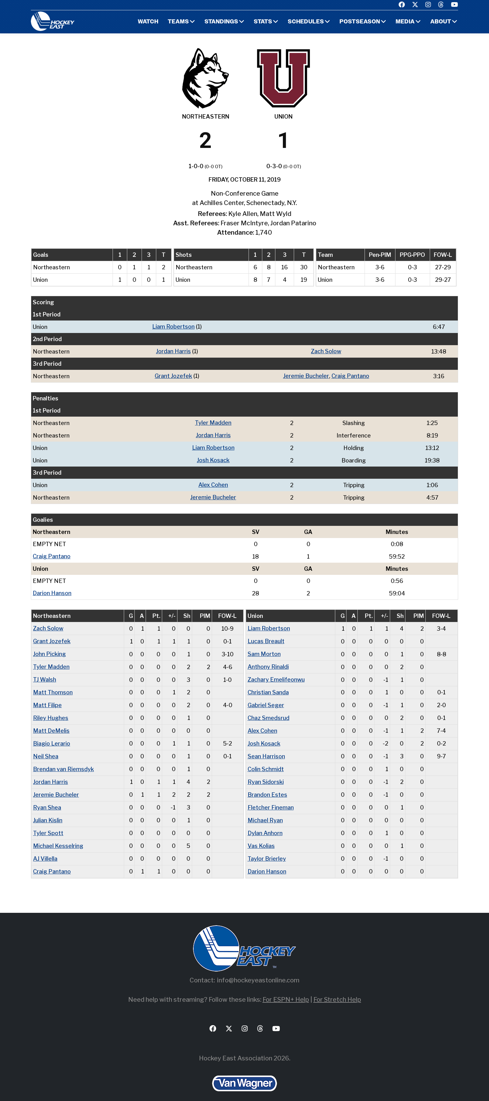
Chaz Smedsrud (268, 712)
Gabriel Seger (266, 700)
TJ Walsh (44, 675)
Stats (263, 22)
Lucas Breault (266, 637)
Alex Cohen (213, 482)
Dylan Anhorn (265, 824)
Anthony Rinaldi (268, 662)
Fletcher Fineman (271, 799)
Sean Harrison (266, 749)
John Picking (49, 650)
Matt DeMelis (51, 725)
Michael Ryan (265, 812)
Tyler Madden (213, 421)
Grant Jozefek (173, 375)
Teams (178, 22)
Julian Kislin (47, 812)
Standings (221, 22)
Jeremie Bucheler (306, 375)
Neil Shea (45, 749)
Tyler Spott (48, 824)
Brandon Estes (267, 787)
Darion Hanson (52, 590)
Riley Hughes (50, 712)
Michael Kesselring (58, 837)
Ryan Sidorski (266, 774)
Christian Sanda (268, 687)
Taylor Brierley (267, 849)
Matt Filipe (47, 700)
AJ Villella (45, 849)
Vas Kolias (261, 837)
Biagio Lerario (51, 737)
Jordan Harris (173, 351)
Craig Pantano (350, 375)
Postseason (360, 22)
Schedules (306, 22)
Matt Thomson (53, 687)
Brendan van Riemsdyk (63, 762)
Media (405, 22)
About (440, 22)
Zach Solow (326, 351)
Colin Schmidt (266, 762)
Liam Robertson (173, 326)
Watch (148, 22)
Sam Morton (264, 650)
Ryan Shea (47, 799)
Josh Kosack (213, 458)
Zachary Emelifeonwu (276, 675)
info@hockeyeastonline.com (258, 970)
